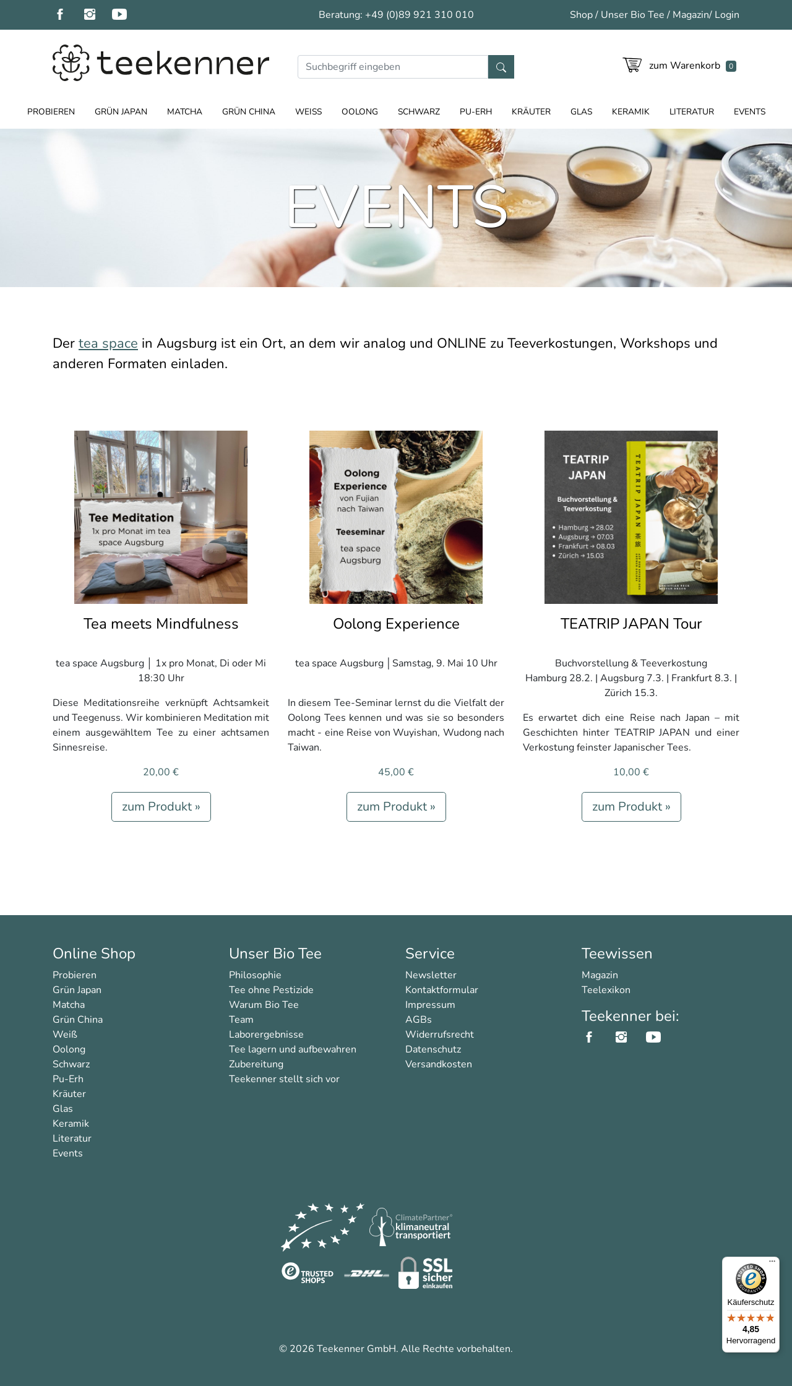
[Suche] (393, 67)
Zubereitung (256, 1064)
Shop (581, 15)
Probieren (51, 112)
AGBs (418, 1020)
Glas (581, 112)
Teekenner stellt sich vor (284, 1079)
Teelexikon (606, 990)
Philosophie (255, 975)
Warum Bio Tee (264, 1005)
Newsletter (431, 975)
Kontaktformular (441, 990)
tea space (108, 343)
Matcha (184, 112)
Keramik (631, 112)
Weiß (308, 112)
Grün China (248, 112)
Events (749, 112)
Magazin (691, 15)
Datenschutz (433, 1049)
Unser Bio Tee (633, 15)
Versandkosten (438, 1064)
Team (241, 1020)
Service (430, 953)
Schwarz (419, 112)
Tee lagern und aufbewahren (292, 1049)
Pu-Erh (476, 112)
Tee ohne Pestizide (271, 990)
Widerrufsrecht (439, 1034)
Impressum (430, 1005)
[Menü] (772, 1264)
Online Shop (94, 953)
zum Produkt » (161, 806)
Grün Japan (121, 112)
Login (727, 15)
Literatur (691, 112)
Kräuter (531, 112)
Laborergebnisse (266, 1034)
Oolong (360, 112)
